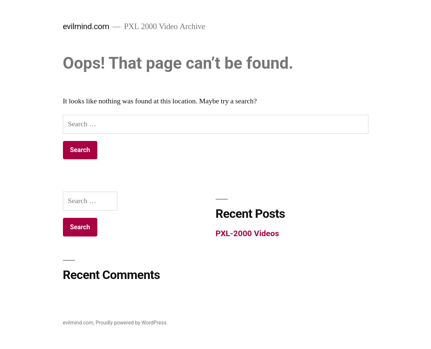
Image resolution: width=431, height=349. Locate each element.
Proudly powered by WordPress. (132, 323)
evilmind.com (86, 26)
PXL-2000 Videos (247, 233)
